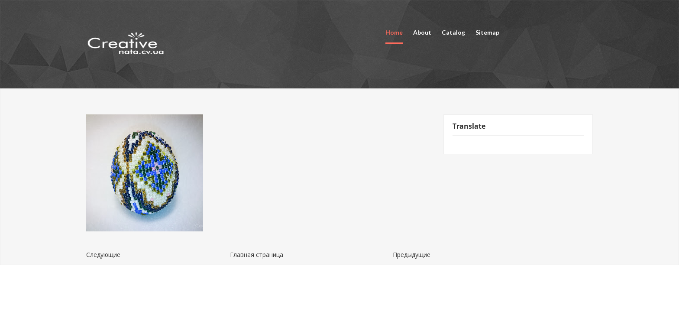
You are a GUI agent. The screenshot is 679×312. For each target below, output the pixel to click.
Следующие (103, 254)
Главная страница (256, 254)
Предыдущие (411, 254)
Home (394, 32)
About (422, 32)
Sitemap (487, 32)
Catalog (453, 32)
